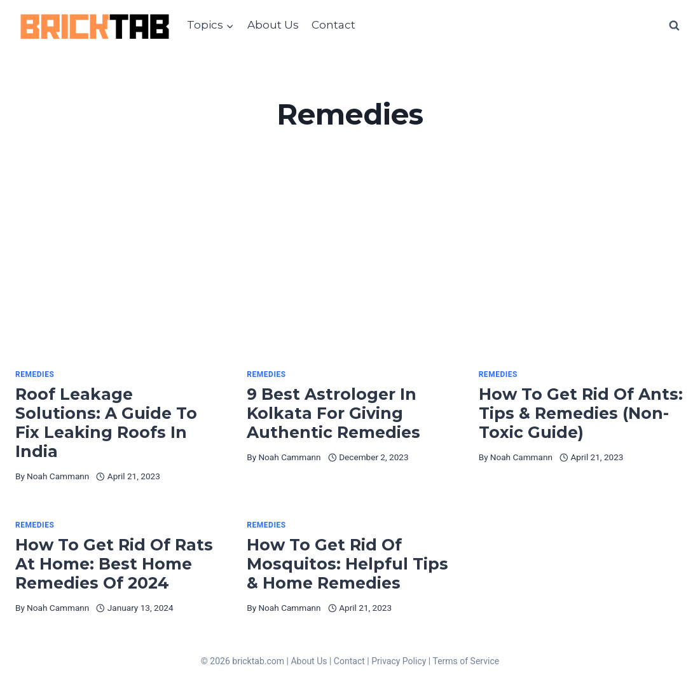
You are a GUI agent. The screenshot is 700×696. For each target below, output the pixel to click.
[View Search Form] (674, 25)
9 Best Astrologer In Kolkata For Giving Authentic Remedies (338, 413)
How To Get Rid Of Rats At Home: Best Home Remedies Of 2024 (114, 563)
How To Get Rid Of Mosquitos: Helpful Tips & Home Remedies (347, 563)
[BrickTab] (94, 26)
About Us (273, 24)
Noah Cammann (58, 476)
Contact (333, 24)
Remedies (34, 374)
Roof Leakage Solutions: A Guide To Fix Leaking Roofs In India (106, 423)
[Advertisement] (350, 273)
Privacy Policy (398, 661)
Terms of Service (465, 661)
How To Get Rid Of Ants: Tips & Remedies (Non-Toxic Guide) (581, 413)
